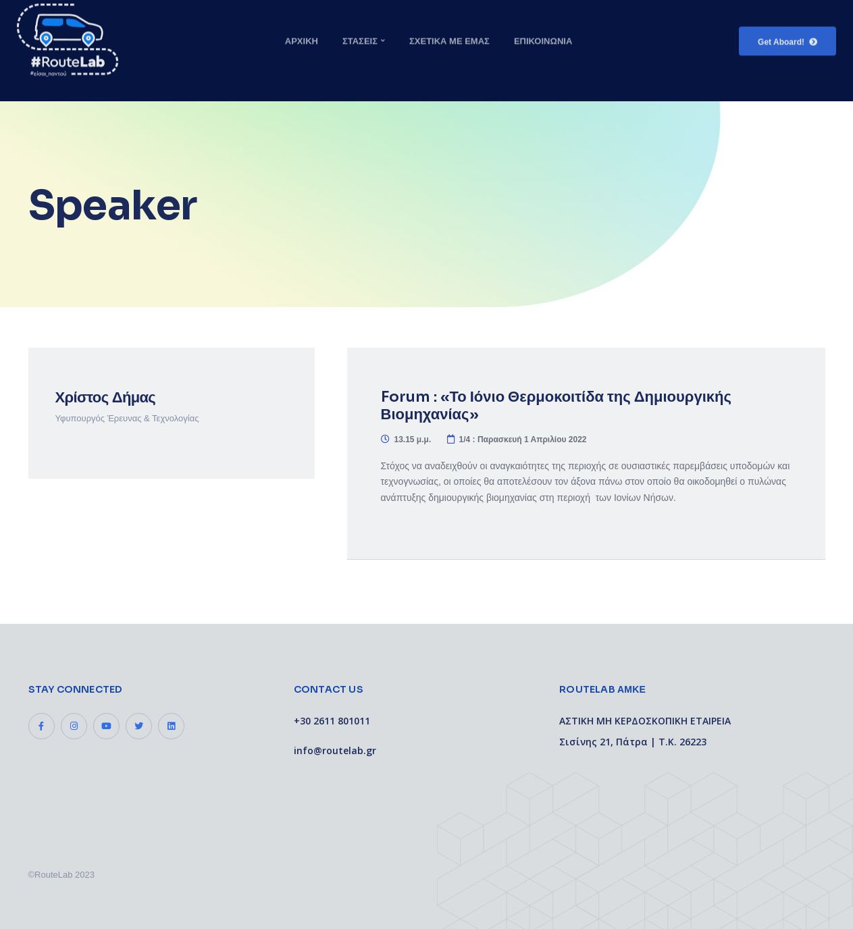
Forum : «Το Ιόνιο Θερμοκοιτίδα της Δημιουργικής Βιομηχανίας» (556, 405)
